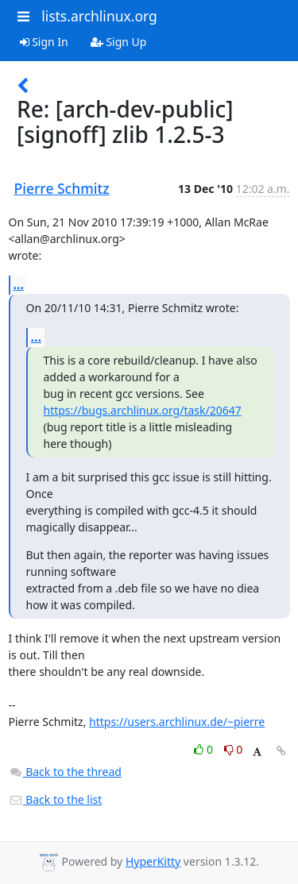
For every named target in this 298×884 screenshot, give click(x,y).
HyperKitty (153, 861)
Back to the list (56, 799)
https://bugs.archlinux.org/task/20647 (143, 410)
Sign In (44, 41)
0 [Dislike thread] (233, 749)
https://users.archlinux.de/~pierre (177, 721)
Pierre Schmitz (62, 188)
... (19, 284)
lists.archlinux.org (99, 15)
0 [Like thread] (204, 749)
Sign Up (119, 41)
